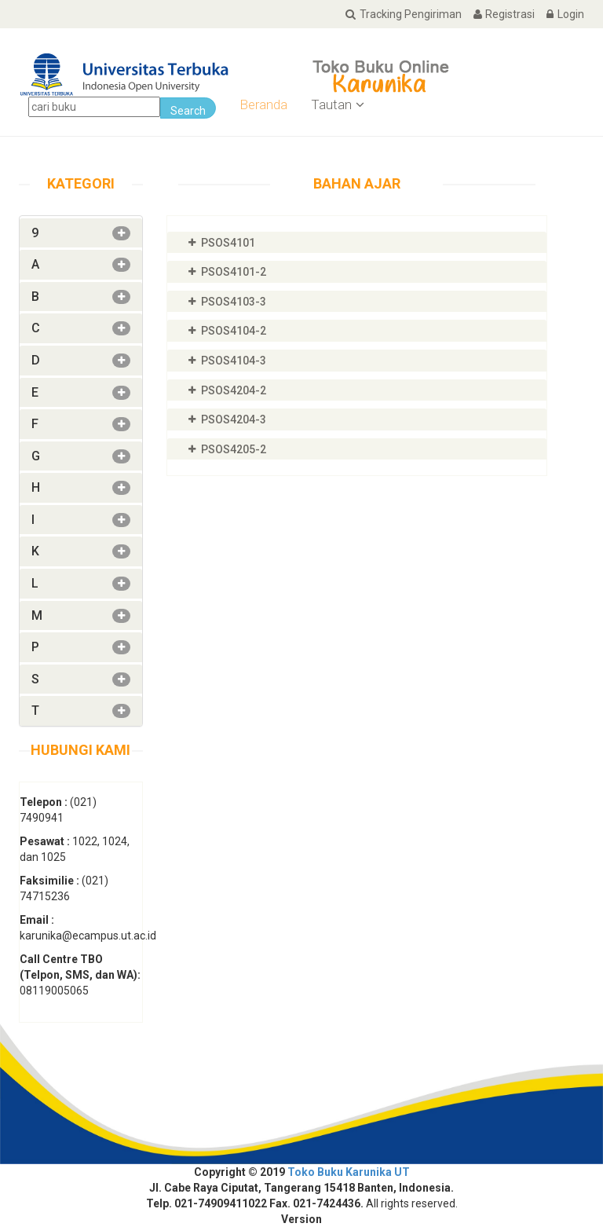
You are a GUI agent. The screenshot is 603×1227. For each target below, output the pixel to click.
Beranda (263, 104)
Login (559, 14)
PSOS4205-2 (233, 449)
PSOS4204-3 (233, 419)
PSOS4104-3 (233, 360)
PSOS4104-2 (233, 331)
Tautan (337, 104)
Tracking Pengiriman (397, 14)
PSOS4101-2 (233, 272)
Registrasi (498, 14)
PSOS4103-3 (233, 301)
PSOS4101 (228, 242)
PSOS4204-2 (233, 390)
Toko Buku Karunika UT (348, 1172)
